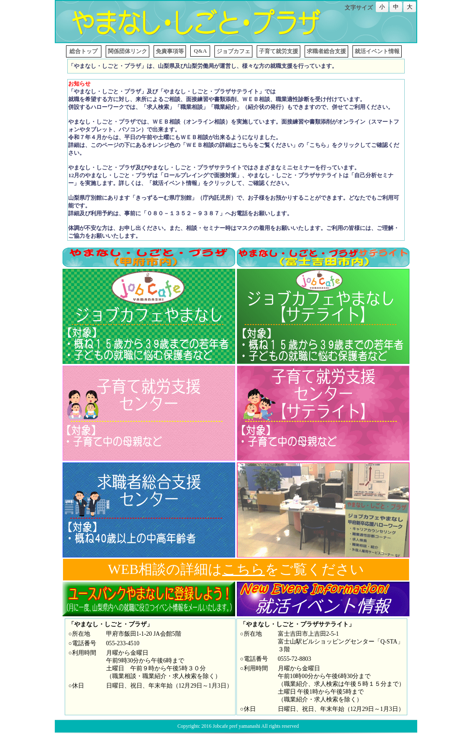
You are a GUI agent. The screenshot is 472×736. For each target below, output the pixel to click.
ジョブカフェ (233, 51)
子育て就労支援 (278, 51)
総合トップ (83, 51)
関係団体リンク (127, 51)
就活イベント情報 (377, 51)
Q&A (200, 51)
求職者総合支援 (326, 51)
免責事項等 (170, 51)
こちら (243, 569)
